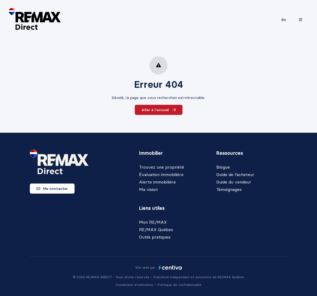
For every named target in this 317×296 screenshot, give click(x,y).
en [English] (284, 19)
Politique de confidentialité (179, 285)
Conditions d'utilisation (135, 285)
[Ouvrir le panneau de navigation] (300, 19)
